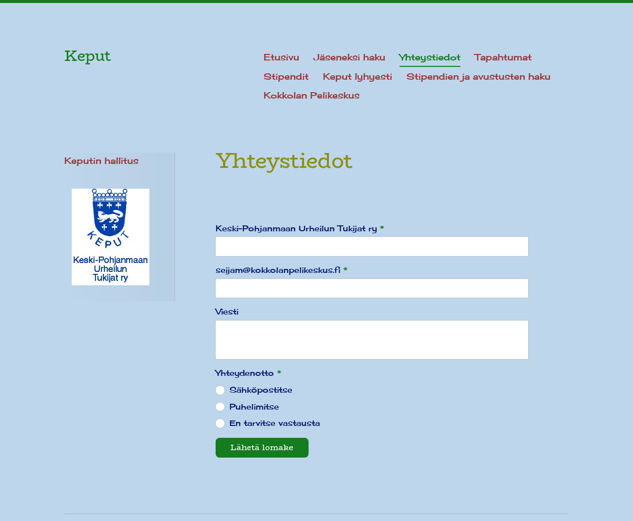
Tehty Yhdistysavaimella (530, 488)
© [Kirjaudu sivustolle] (69, 488)
